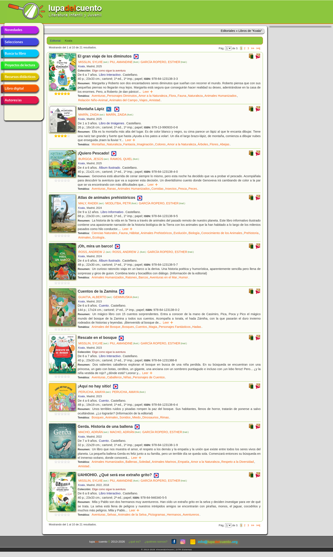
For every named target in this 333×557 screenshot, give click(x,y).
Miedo (136, 417)
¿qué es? (135, 541)
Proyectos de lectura (20, 65)
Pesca (182, 188)
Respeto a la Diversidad (237, 461)
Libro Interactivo (110, 74)
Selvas (111, 514)
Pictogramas (156, 514)
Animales (84, 237)
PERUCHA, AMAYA (94, 392)
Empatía (183, 461)
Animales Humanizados (221, 95)
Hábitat (134, 233)
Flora (172, 95)
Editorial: (55, 40)
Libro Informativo (112, 212)
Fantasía (129, 144)
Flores (214, 144)
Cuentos (141, 326)
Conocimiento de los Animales (221, 233)
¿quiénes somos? (156, 541)
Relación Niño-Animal (92, 100)
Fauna (182, 95)
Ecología (98, 237)
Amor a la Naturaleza (152, 95)
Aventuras (99, 95)
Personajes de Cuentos (149, 377)
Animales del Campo (123, 100)
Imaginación (145, 144)
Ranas (111, 188)
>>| (258, 48)
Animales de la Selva (132, 514)
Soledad (144, 461)
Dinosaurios (150, 417)
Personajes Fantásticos (175, 326)
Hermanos (174, 514)
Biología (194, 233)
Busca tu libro (20, 53)
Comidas (157, 188)
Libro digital (20, 88)
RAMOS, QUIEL (124, 159)
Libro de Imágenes (111, 123)
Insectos (171, 188)
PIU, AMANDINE (124, 62)
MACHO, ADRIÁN (93, 432)
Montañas (98, 144)
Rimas (164, 417)
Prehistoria (251, 233)
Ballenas (131, 461)
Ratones (131, 277)
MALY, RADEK (91, 203)
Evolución (180, 233)
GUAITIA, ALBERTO (95, 297)
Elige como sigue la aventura (109, 70)
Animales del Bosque (106, 326)
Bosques (128, 326)
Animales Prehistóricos (156, 233)
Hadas (196, 326)
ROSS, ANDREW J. (94, 252)
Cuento (104, 305)
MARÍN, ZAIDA (91, 114)
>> (252, 48)
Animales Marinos (164, 461)
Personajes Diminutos (122, 95)
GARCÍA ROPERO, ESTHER (164, 62)
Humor (183, 277)
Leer (148, 91)
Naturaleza (195, 95)
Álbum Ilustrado (109, 167)
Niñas (127, 377)
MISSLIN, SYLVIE (93, 62)
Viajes (143, 100)
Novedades (20, 30)
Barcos (143, 277)
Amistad (154, 100)
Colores (160, 144)
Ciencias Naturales (104, 233)
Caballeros (114, 377)
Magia (153, 326)
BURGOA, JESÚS (93, 159)
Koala (81, 66)
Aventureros (191, 514)
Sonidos (125, 417)
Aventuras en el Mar (163, 277)
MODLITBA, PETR (121, 203)
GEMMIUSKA (126, 297)
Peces (192, 188)
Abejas (224, 144)
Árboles (203, 144)
